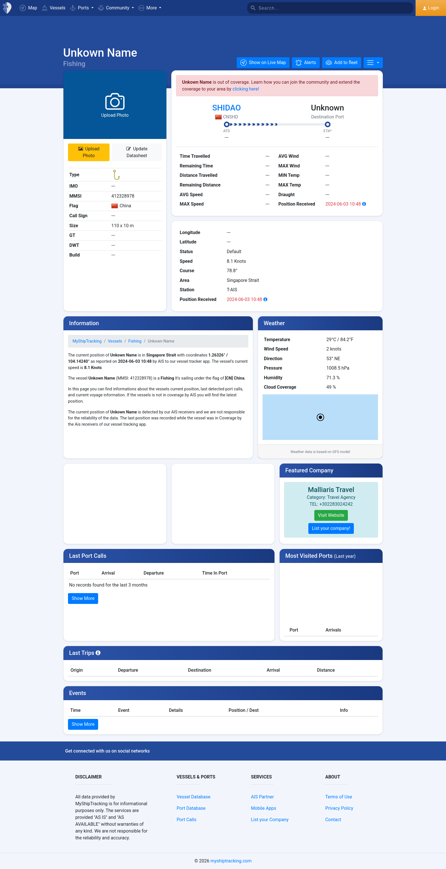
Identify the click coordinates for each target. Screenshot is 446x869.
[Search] (336, 8)
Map (28, 8)
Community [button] (114, 8)
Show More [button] (83, 598)
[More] (373, 62)
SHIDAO (226, 107)
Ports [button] (80, 8)
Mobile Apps (263, 808)
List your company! (331, 528)
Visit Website (331, 515)
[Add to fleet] (341, 62)
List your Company (269, 819)
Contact (333, 819)
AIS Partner (262, 797)
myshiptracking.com (231, 861)
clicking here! (245, 89)
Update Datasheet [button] (137, 152)
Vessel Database (193, 797)
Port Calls (186, 819)
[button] (150, 8)
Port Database (191, 808)
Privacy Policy (339, 808)
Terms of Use (338, 797)
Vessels (53, 8)
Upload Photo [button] (89, 152)
